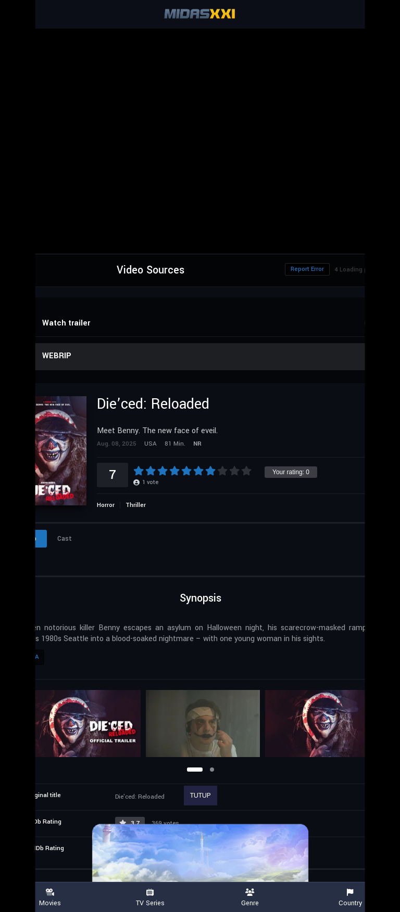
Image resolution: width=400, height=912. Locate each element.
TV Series (150, 898)
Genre (250, 898)
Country (350, 898)
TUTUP (200, 795)
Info (30, 538)
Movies (50, 898)
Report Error (307, 269)
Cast (64, 538)
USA (33, 657)
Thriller (136, 505)
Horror (106, 505)
